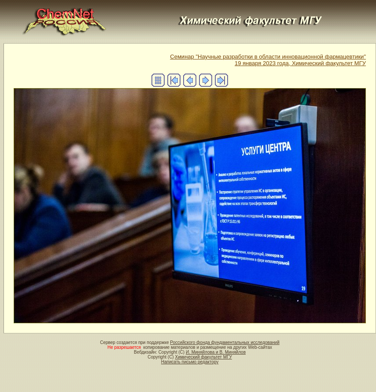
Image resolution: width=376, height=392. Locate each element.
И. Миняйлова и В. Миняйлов (216, 352)
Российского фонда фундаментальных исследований (224, 342)
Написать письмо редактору (189, 361)
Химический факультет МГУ (203, 357)
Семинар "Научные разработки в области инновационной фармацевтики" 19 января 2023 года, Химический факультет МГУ (268, 60)
